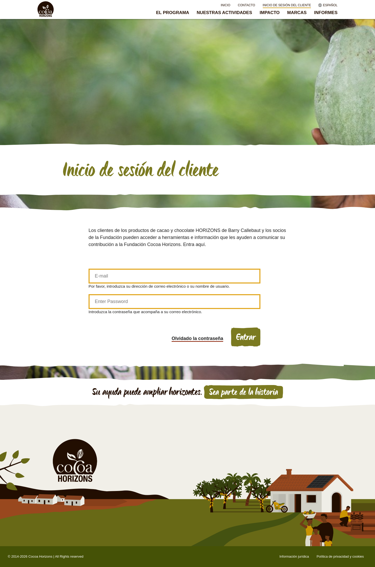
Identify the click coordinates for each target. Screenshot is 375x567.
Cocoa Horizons (40, 556)
